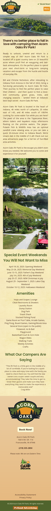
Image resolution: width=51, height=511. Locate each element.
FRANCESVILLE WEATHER (25, 482)
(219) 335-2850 (25, 448)
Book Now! (25, 429)
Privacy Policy (25, 497)
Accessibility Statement (25, 494)
